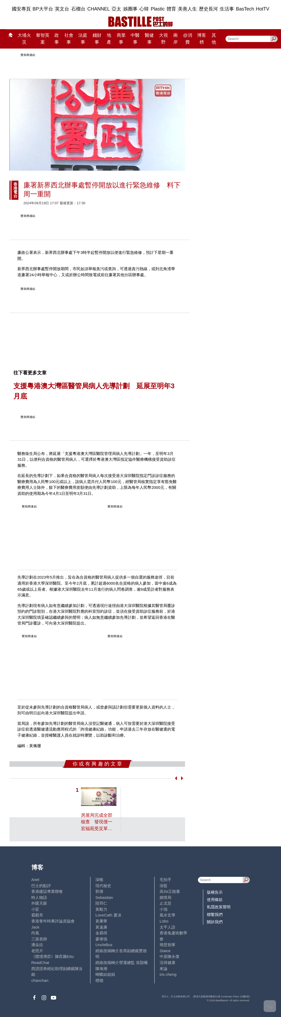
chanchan (39, 980)
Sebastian (104, 897)
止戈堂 (165, 903)
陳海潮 (101, 968)
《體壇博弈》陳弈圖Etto (52, 956)
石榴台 (78, 9)
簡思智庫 (167, 944)
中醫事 (135, 38)
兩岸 (175, 38)
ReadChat (40, 962)
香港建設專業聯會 (47, 891)
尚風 (35, 933)
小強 (163, 909)
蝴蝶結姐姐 (105, 974)
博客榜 (201, 38)
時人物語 (39, 897)
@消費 (187, 38)
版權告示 (215, 892)
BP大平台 (43, 9)
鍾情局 (165, 897)
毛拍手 (165, 879)
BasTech (245, 9)
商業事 (121, 38)
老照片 (37, 950)
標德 (99, 980)
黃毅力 (101, 909)
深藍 (163, 885)
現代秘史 (103, 885)
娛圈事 (130, 9)
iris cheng (168, 974)
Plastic (158, 9)
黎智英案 (42, 38)
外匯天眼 (39, 903)
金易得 (101, 933)
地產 (109, 38)
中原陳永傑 (169, 956)
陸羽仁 (101, 903)
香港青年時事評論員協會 (53, 921)
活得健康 (167, 962)
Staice (165, 950)
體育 (171, 9)
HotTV (262, 9)
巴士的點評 (41, 885)
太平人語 (167, 927)
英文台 (62, 9)
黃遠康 (101, 927)
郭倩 (99, 891)
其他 (214, 38)
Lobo (164, 921)
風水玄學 (167, 915)
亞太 (116, 9)
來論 (163, 968)
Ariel (35, 879)
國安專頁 (21, 9)
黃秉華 (101, 921)
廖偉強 (101, 939)
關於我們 (215, 922)
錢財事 (97, 38)
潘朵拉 (37, 944)
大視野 (163, 38)
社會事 (68, 38)
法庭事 (82, 38)
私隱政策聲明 (219, 907)
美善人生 (187, 9)
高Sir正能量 (170, 891)
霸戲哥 (37, 915)
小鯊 (35, 909)
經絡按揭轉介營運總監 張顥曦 (121, 962)
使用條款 (215, 899)
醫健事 (149, 38)
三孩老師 (39, 939)
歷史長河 (208, 9)
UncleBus (103, 944)
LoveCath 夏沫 (108, 915)
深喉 (99, 879)
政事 (56, 38)
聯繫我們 (215, 914)
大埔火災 (24, 38)
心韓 (144, 9)
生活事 (227, 9)
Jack (35, 927)
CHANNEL (98, 9)
